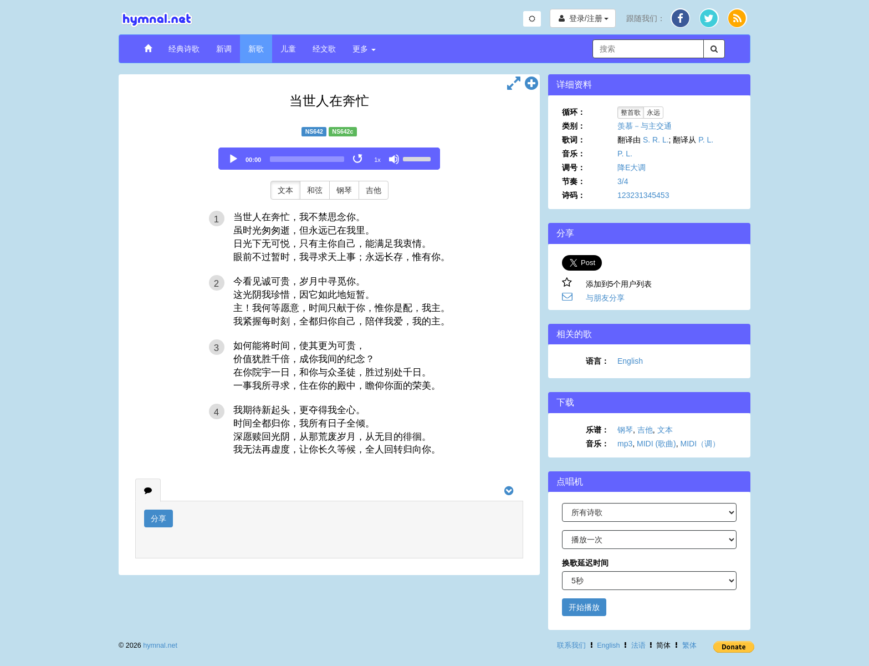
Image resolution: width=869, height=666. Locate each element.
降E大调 (631, 167)
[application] (329, 159)
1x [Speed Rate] (377, 159)
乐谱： (597, 429)
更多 (364, 48)
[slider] (307, 159)
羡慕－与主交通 (644, 125)
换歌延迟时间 (585, 562)
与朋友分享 (605, 297)
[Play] (233, 159)
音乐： (573, 153)
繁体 (689, 645)
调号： (573, 167)
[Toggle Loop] (358, 159)
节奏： (573, 181)
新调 (224, 48)
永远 (653, 112)
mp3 (624, 443)
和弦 (315, 190)
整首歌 (631, 112)
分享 (158, 518)
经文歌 (324, 48)
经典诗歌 (184, 48)
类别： (573, 125)
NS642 (314, 131)
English (630, 361)
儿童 (288, 48)
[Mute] (394, 159)
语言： (597, 361)
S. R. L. (656, 139)
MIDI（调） (700, 443)
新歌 (256, 48)
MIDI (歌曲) (656, 443)
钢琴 (344, 190)
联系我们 (571, 645)
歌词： (573, 139)
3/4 (622, 181)
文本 (285, 190)
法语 (638, 645)
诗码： (573, 195)
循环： (573, 112)
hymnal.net (160, 645)
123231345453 (643, 195)
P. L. (705, 139)
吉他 (373, 190)
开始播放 (584, 607)
